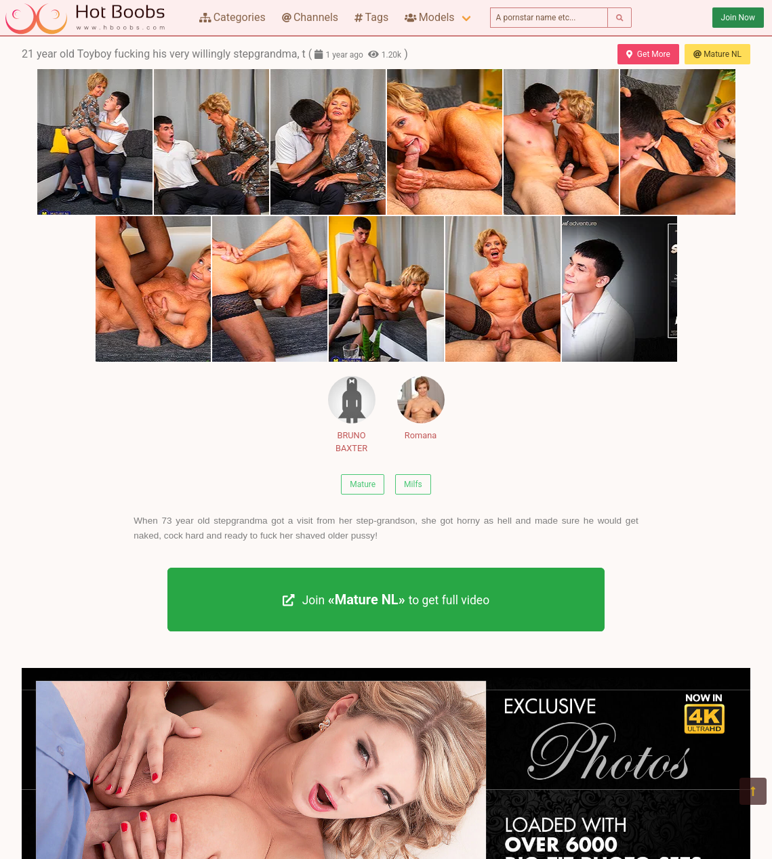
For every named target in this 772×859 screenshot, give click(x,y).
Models (429, 17)
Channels (310, 17)
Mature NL (717, 54)
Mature (362, 484)
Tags (371, 17)
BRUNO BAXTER (351, 414)
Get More (648, 54)
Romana (421, 408)
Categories (232, 17)
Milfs (413, 484)
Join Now (738, 17)
